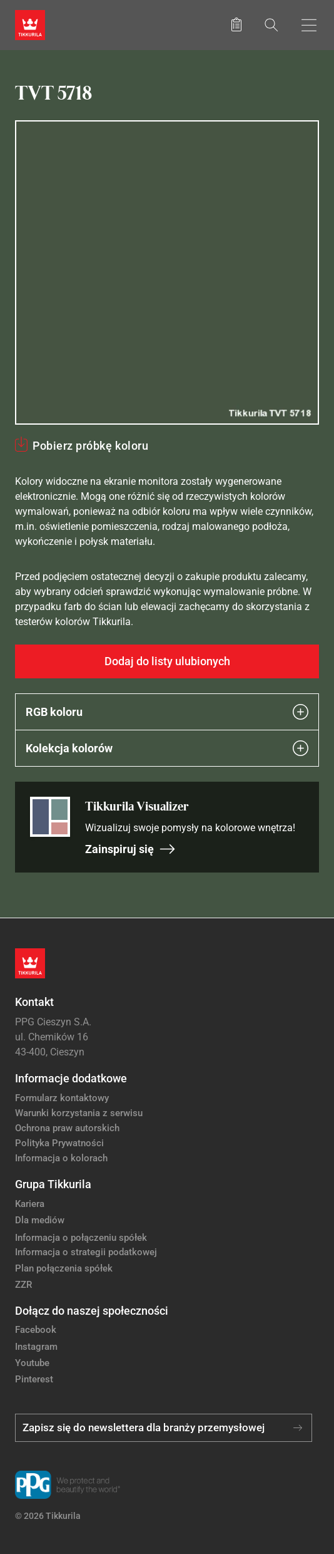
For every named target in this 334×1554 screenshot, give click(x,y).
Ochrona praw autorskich (67, 1128)
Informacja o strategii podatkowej (86, 1252)
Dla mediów (39, 1220)
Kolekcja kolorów (167, 748)
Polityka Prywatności (59, 1143)
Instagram (36, 1346)
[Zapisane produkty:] (236, 25)
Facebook (35, 1329)
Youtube (32, 1363)
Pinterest (34, 1379)
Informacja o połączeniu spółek (81, 1237)
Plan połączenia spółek (64, 1268)
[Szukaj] (271, 25)
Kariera (29, 1204)
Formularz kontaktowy (62, 1098)
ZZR (23, 1284)
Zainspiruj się (130, 849)
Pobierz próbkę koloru (90, 445)
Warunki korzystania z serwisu (79, 1113)
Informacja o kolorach (61, 1158)
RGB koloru (167, 712)
